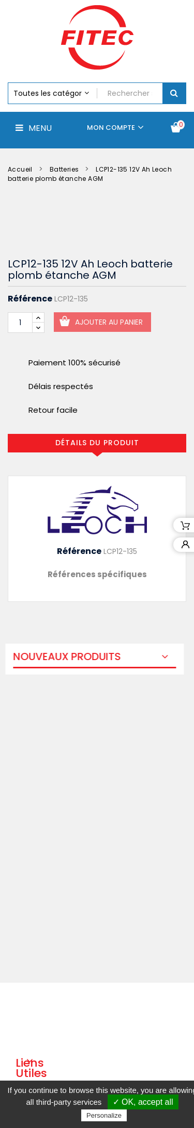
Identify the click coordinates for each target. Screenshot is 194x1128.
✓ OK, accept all (143, 1102)
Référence (30, 299)
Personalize (104, 1115)
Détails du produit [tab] (97, 442)
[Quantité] (20, 322)
